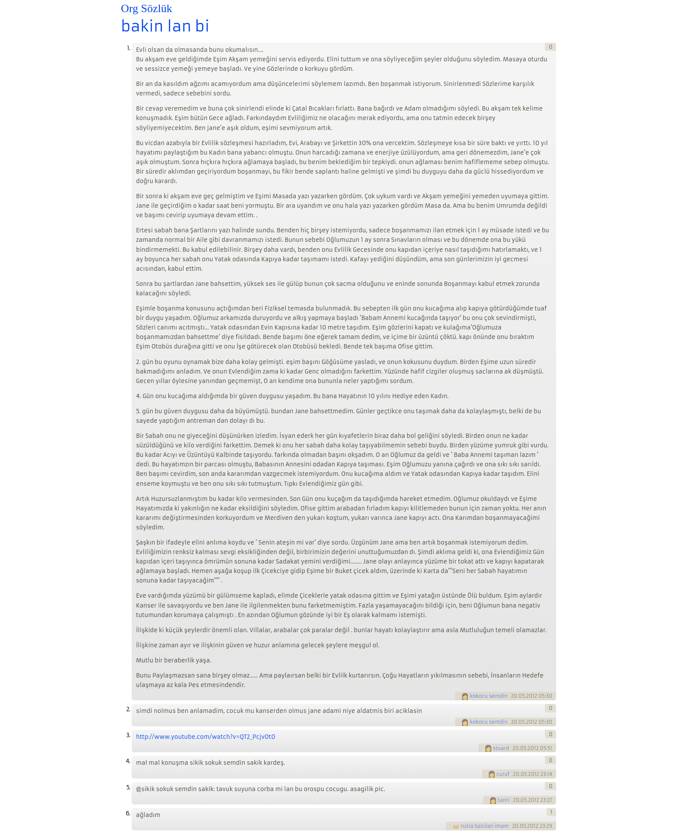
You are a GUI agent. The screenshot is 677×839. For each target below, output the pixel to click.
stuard (501, 748)
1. (128, 48)
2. (128, 709)
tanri (504, 800)
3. (128, 735)
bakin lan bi (165, 26)
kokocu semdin (488, 696)
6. (128, 813)
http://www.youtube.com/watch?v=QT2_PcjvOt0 (205, 737)
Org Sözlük (146, 8)
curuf (503, 774)
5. (128, 787)
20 (514, 696)
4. (128, 761)
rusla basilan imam (485, 826)
